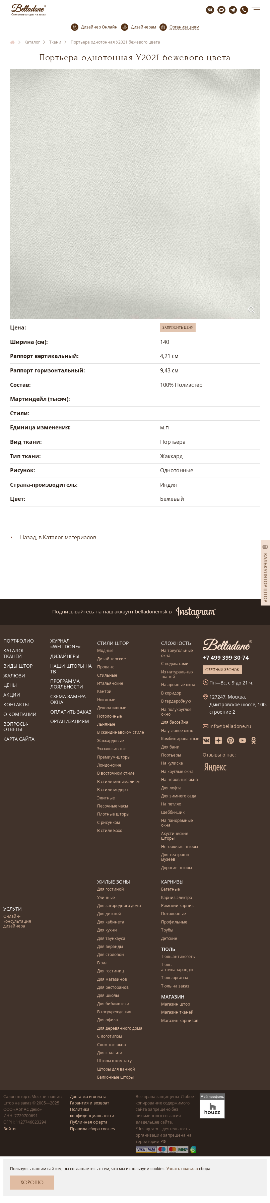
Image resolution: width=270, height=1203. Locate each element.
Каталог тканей (13, 653)
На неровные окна (179, 779)
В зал (102, 963)
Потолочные (109, 716)
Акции (11, 695)
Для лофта (171, 788)
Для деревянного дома (119, 1028)
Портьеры (171, 755)
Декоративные (111, 708)
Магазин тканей (177, 1012)
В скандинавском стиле (120, 732)
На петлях (171, 804)
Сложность (176, 643)
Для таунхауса (111, 938)
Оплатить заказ (70, 712)
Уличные (106, 897)
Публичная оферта (89, 1122)
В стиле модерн (112, 789)
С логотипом (109, 1036)
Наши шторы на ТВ (71, 669)
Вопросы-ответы (15, 727)
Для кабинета (110, 922)
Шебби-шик (173, 812)
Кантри (104, 691)
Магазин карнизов (179, 1020)
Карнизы (172, 882)
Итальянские (110, 683)
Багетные (170, 889)
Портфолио (18, 641)
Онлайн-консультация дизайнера (17, 921)
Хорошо (32, 1182)
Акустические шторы (174, 836)
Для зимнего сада (178, 796)
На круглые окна (177, 771)
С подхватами (175, 663)
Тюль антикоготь (178, 956)
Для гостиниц (110, 971)
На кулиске (172, 763)
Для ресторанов (113, 987)
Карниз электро (176, 897)
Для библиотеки (113, 1004)
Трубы (167, 930)
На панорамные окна (177, 823)
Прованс (105, 667)
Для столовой (110, 954)
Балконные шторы (115, 1077)
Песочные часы (112, 806)
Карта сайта (19, 739)
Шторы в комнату (114, 1061)
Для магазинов (112, 979)
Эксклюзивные (112, 748)
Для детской (109, 913)
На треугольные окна (177, 653)
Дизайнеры (64, 656)
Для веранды (110, 946)
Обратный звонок (222, 669)
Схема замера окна (68, 699)
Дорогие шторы (176, 867)
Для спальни (109, 1053)
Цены (10, 685)
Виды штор (17, 666)
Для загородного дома (119, 905)
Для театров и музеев (175, 857)
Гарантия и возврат (89, 1103)
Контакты (16, 705)
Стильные (107, 675)
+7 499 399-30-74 (226, 657)
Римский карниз (177, 905)
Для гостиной (110, 889)
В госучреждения (114, 1012)
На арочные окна (178, 684)
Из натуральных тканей (177, 674)
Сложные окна (111, 1044)
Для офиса (107, 1020)
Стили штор (113, 643)
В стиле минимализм (118, 781)
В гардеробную (176, 701)
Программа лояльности (66, 684)
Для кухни (107, 930)
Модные (105, 650)
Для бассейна (174, 722)
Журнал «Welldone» (65, 644)
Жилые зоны (113, 882)
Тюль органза (174, 977)
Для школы (108, 995)
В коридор (171, 693)
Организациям (69, 721)
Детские (169, 938)
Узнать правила (182, 1168)
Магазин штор (175, 1004)
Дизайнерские (111, 659)
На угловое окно (177, 730)
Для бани (170, 747)
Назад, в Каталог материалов (58, 537)
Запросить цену (177, 327)
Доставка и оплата (88, 1096)
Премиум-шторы (113, 757)
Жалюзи (14, 676)
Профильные (174, 922)
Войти (9, 1129)
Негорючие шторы (179, 846)
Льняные (106, 724)
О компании (20, 714)
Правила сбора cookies (92, 1129)
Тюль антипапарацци (177, 967)
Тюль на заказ (175, 986)
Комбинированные (180, 738)
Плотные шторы (113, 814)
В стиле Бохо (109, 830)
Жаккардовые (110, 740)
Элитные (106, 798)
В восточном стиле (116, 773)
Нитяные (106, 700)
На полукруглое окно (176, 712)
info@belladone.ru (230, 726)
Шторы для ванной (116, 1069)
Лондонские (109, 765)
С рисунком (108, 822)
